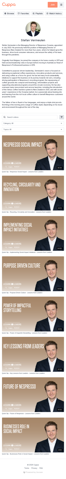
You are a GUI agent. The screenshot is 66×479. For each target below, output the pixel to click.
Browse (9, 13)
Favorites (23, 13)
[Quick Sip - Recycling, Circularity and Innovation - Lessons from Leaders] (33, 212)
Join (53, 4)
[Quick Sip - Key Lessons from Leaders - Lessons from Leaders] (33, 373)
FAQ (41, 468)
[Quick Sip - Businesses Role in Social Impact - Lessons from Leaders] (33, 454)
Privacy (34, 468)
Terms (26, 468)
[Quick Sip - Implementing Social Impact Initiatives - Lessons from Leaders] (33, 252)
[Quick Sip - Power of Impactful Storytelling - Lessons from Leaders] (33, 333)
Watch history (54, 13)
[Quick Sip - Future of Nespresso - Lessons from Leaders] (33, 413)
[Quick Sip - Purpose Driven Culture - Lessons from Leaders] (33, 293)
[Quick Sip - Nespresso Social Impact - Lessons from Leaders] (33, 172)
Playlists (38, 13)
